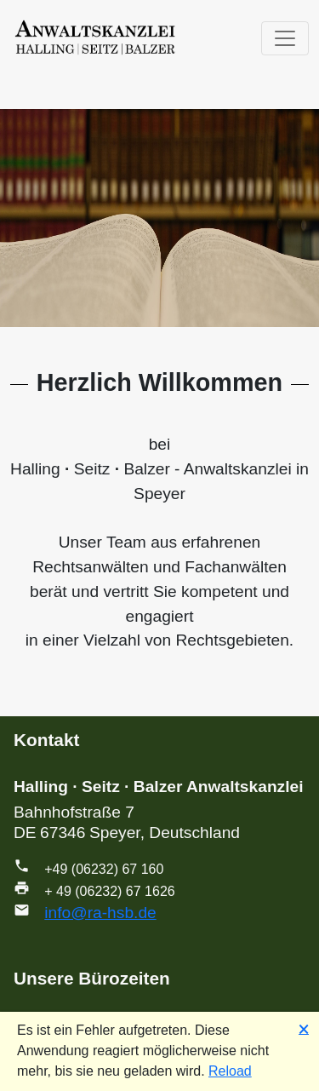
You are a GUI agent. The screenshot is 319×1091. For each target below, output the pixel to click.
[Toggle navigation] (285, 38)
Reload (230, 1071)
